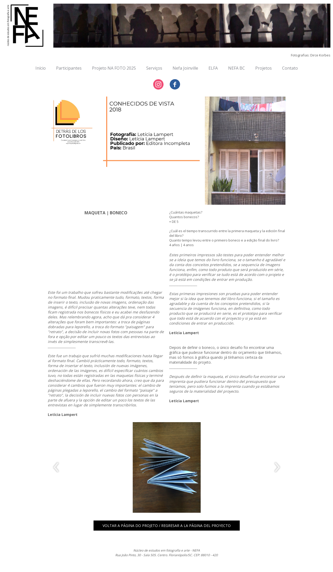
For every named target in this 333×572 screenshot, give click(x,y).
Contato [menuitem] (290, 68)
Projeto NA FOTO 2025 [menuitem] (114, 68)
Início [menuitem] (40, 68)
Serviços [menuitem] (154, 68)
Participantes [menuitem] (69, 68)
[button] (167, 525)
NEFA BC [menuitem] (236, 68)
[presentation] (56, 467)
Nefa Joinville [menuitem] (185, 68)
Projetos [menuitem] (263, 68)
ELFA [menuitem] (213, 68)
